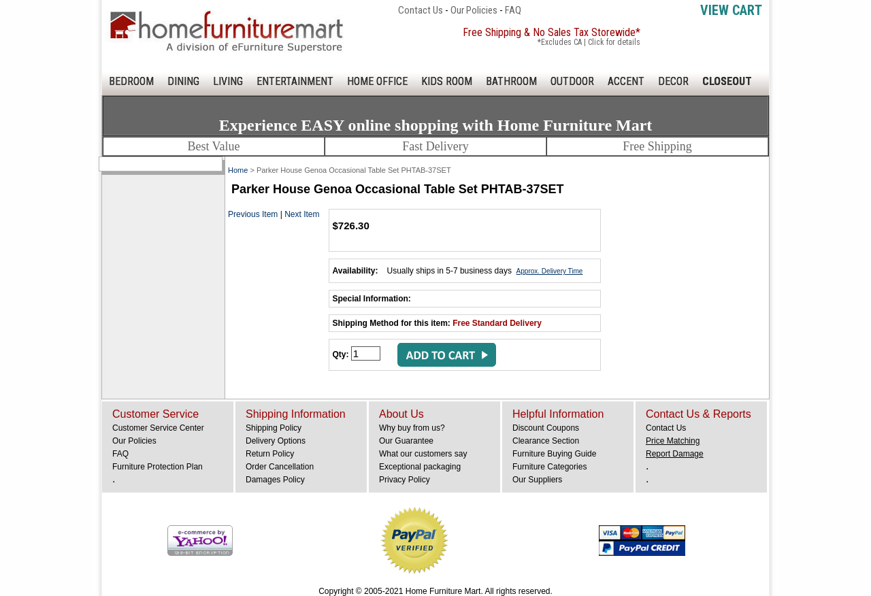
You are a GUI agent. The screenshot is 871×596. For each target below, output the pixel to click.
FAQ (513, 10)
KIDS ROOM (446, 81)
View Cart (731, 10)
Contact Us (420, 10)
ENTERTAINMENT (295, 81)
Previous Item (253, 214)
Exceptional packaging (420, 466)
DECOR (673, 81)
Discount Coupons (545, 428)
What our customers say (423, 454)
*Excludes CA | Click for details (589, 42)
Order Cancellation (280, 466)
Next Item (301, 214)
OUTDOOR (572, 81)
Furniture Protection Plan (157, 466)
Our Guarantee (406, 441)
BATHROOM (511, 81)
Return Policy (270, 454)
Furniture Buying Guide (554, 454)
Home (238, 170)
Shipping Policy (273, 428)
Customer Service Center (158, 428)
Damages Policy (275, 479)
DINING (183, 81)
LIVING (228, 81)
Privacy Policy (404, 479)
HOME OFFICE (377, 81)
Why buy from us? (412, 428)
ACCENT (626, 81)
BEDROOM (131, 81)
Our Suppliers (537, 479)
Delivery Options (276, 441)
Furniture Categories (549, 466)
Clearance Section (545, 441)
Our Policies (473, 10)
